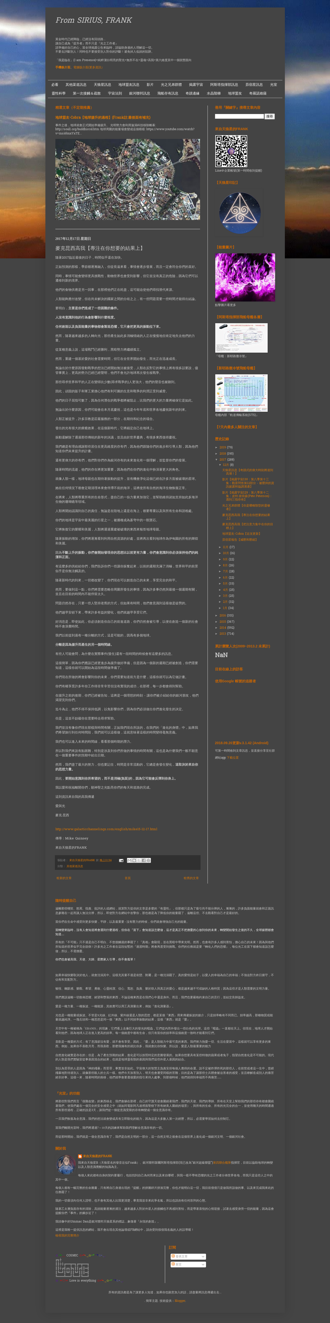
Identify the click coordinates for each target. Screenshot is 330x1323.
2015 (223, 622)
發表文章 (180, 1256)
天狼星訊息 (102, 85)
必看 (54, 85)
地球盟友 (235, 93)
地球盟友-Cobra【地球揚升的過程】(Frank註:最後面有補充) (102, 117)
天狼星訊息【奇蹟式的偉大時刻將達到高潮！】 (247, 472)
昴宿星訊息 (254, 85)
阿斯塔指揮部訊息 (224, 85)
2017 (223, 460)
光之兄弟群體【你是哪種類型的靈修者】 (246, 507)
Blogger (180, 1301)
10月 (226, 553)
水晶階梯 (214, 93)
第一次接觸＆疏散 (87, 93)
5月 (226, 584)
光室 (273, 85)
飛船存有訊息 (167, 93)
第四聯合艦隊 (222, 1163)
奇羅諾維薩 (258, 93)
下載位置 (233, 758)
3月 (226, 596)
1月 (225, 608)
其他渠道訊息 (76, 85)
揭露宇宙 (196, 85)
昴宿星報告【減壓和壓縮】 (240, 540)
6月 (226, 578)
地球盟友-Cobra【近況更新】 (242, 534)
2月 (226, 602)
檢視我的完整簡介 (67, 1235)
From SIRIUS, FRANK (93, 20)
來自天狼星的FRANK (97, 1156)
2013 (223, 634)
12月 (226, 465)
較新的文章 (64, 878)
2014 (223, 628)
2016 (223, 615)
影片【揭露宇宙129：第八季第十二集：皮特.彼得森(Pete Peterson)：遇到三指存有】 (247, 496)
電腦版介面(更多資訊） (88, 67)
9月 (226, 559)
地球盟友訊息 (128, 85)
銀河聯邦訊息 (139, 93)
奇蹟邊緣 (193, 93)
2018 (223, 454)
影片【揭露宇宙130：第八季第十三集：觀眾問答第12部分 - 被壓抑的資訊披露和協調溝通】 (248, 483)
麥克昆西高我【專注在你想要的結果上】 (246, 517)
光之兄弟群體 (171, 85)
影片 (150, 85)
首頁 (128, 878)
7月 (226, 571)
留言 (177, 1264)
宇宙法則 (115, 93)
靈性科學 (59, 93)
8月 (226, 565)
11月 (226, 547)
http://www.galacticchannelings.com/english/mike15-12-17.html (106, 829)
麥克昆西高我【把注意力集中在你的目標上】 (247, 526)
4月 (226, 590)
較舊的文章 (191, 878)
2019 (223, 447)
